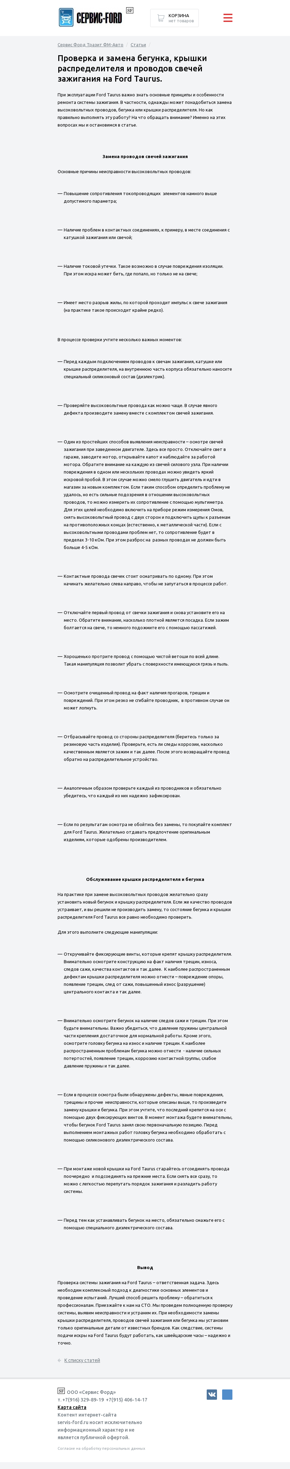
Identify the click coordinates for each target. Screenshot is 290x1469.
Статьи (138, 44)
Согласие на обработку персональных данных (101, 1448)
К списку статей (82, 1360)
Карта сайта (72, 1407)
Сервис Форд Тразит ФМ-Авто (90, 44)
